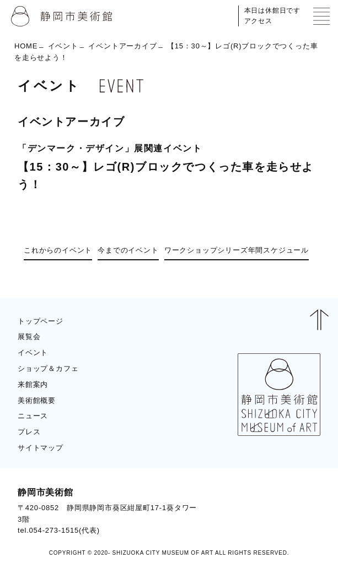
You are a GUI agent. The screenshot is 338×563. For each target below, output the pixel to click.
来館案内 (33, 384)
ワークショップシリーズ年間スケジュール (236, 250)
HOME (25, 46)
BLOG (300, 511)
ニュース (33, 416)
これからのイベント (58, 250)
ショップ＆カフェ (48, 368)
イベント (63, 46)
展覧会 (29, 336)
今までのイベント (128, 250)
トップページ (40, 321)
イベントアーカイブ (122, 46)
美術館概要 (37, 400)
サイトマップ (40, 448)
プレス (29, 432)
